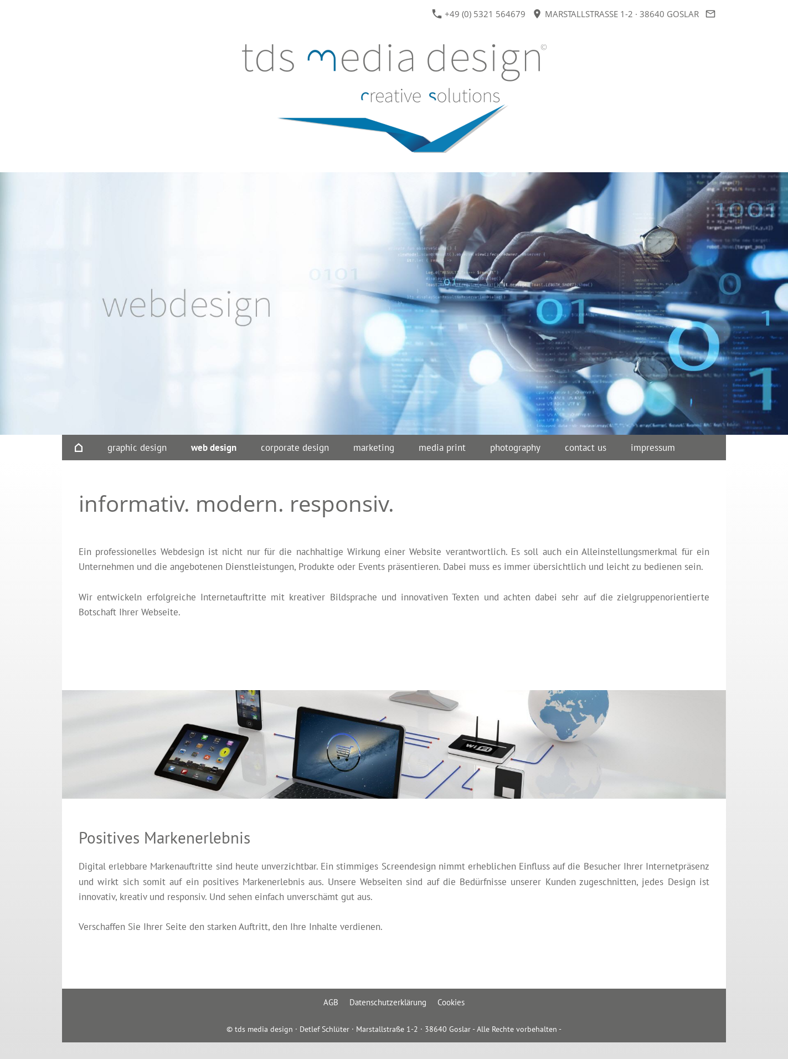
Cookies (451, 1002)
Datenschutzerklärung (387, 1002)
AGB (330, 1002)
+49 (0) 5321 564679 (479, 13)
